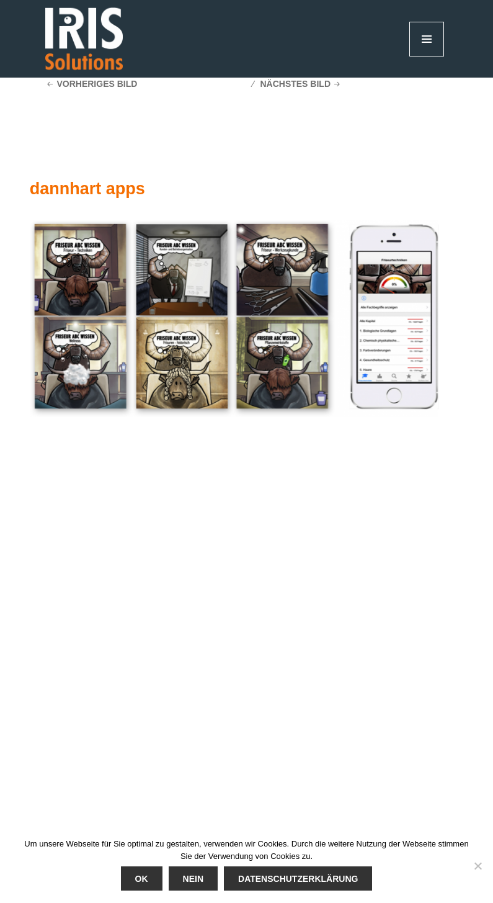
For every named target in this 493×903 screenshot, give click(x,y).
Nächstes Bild (295, 84)
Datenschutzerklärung (298, 879)
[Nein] (477, 866)
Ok (141, 879)
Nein (193, 879)
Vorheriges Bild (96, 84)
